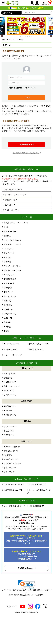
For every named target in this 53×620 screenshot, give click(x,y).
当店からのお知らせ (12, 447)
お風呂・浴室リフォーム (39, 344)
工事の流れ (8, 411)
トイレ (6, 227)
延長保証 (7, 327)
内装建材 (7, 322)
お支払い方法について (12, 189)
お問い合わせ (9, 435)
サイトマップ (9, 472)
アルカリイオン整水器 (12, 266)
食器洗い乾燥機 (10, 231)
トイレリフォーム (11, 349)
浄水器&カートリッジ (12, 270)
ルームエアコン (10, 296)
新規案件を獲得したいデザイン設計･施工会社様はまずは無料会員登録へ (26, 555)
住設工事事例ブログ (13, 490)
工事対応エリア (10, 406)
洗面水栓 (7, 262)
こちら (25, 106)
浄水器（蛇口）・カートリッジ (16, 223)
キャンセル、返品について (13, 195)
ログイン (26, 97)
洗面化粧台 (8, 288)
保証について (9, 390)
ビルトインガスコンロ (12, 240)
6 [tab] (32, 37)
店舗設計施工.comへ (26, 568)
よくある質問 (8, 205)
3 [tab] (26, 37)
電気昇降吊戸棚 (10, 314)
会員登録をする (26, 145)
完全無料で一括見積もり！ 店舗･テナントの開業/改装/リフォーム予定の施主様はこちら (26, 539)
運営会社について (10, 210)
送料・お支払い (10, 374)
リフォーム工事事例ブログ (38, 491)
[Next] (51, 36)
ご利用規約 (8, 455)
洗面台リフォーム (36, 349)
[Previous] (2, 36)
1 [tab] (21, 37)
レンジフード (9, 249)
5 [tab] (30, 37)
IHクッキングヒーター (12, 244)
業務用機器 (8, 318)
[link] (26, 584)
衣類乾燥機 (8, 309)
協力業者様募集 (36, 506)
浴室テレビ (8, 292)
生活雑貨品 (8, 305)
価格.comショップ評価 (14, 484)
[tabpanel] (26, 26)
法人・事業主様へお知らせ (14, 506)
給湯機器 (7, 236)
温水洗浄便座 (9, 283)
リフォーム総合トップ (12, 355)
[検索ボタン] (49, 12)
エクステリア (9, 275)
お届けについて (9, 200)
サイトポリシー (10, 468)
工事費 (6, 331)
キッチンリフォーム (12, 344)
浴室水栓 (7, 257)
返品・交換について (12, 386)
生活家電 (7, 301)
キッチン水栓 (9, 253)
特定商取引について (12, 459)
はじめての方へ (10, 427)
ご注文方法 (8, 378)
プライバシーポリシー (12, 463)
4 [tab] (28, 37)
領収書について (10, 395)
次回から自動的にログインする (22, 88)
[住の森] (12, 3)
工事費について (10, 415)
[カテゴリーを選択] (11, 13)
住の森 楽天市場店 (37, 484)
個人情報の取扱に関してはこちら (26, 153)
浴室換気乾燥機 (10, 279)
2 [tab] (24, 37)
